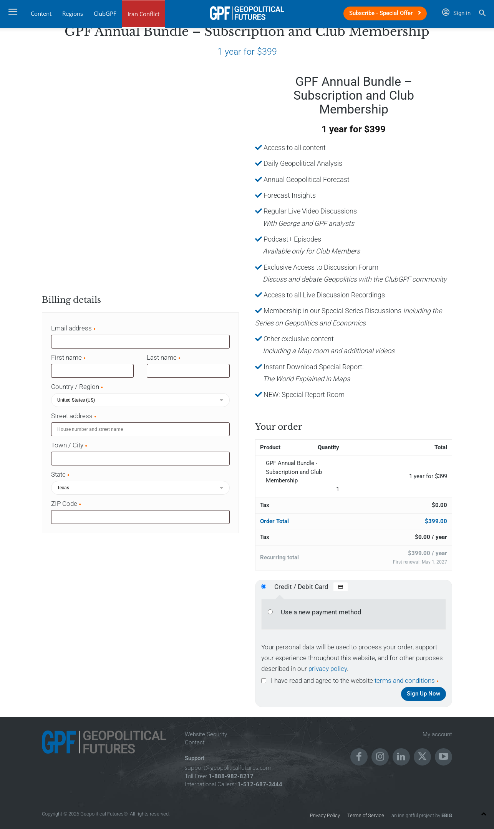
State (60, 474)
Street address (74, 416)
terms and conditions (405, 680)
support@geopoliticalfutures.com (228, 767)
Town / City (69, 445)
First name (68, 357)
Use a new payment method (321, 612)
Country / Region (77, 386)
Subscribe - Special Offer (385, 13)
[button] (482, 14)
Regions (72, 13)
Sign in (456, 13)
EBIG (446, 815)
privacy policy (327, 668)
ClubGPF (105, 13)
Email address (73, 328)
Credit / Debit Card (311, 586)
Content (41, 13)
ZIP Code (66, 503)
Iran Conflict (143, 14)
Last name (164, 357)
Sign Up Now (423, 693)
